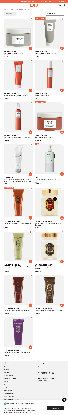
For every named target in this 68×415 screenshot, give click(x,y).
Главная (6, 9)
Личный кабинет (8, 375)
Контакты (6, 369)
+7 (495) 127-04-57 (46, 373)
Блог (5, 366)
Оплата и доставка (9, 396)
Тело (12, 9)
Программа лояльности (11, 378)
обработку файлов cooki (20, 410)
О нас (5, 388)
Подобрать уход (8, 393)
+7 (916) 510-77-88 (46, 379)
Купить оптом (8, 390)
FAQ (5, 385)
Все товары (7, 372)
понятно (55, 408)
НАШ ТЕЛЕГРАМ (28, 404)
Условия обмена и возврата (12, 399)
